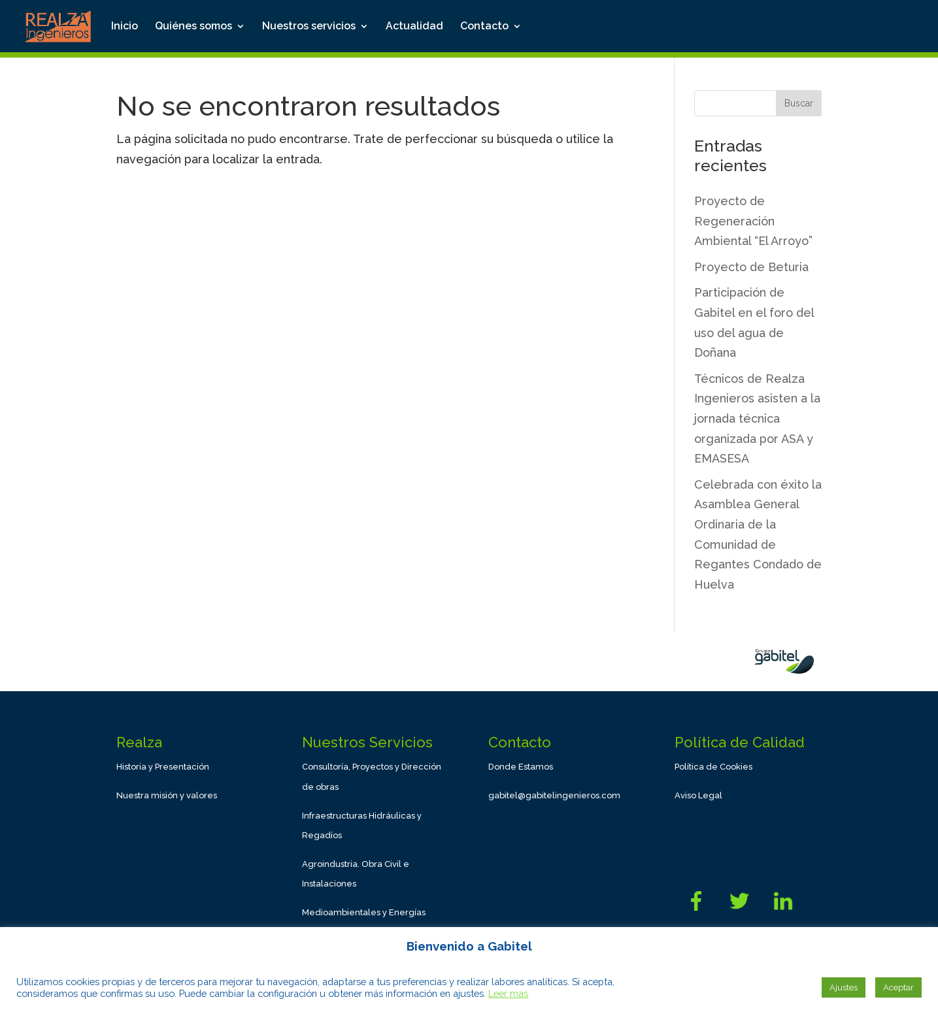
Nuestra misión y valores (166, 795)
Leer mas (508, 993)
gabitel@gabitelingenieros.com (554, 795)
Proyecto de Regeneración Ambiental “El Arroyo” (753, 221)
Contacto (484, 27)
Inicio (124, 27)
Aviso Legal (698, 795)
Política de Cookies (713, 767)
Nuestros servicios (309, 27)
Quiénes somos (193, 27)
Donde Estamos (520, 767)
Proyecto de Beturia (751, 267)
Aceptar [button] (898, 987)
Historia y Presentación (162, 767)
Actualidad (414, 27)
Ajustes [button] (843, 987)
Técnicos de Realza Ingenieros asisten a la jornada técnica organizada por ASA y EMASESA (757, 418)
